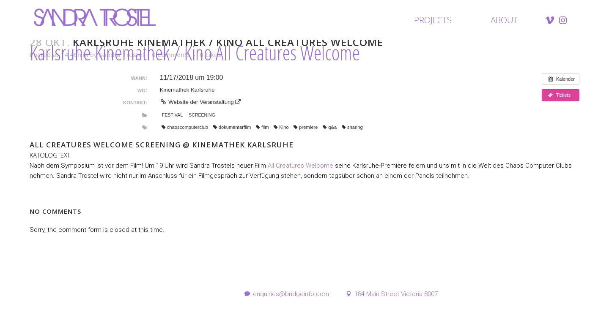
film (262, 127)
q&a (330, 127)
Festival (172, 114)
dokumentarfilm (232, 127)
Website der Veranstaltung (200, 102)
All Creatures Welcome (300, 165)
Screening (202, 114)
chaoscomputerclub (185, 127)
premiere (306, 127)
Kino (281, 127)
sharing (352, 127)
